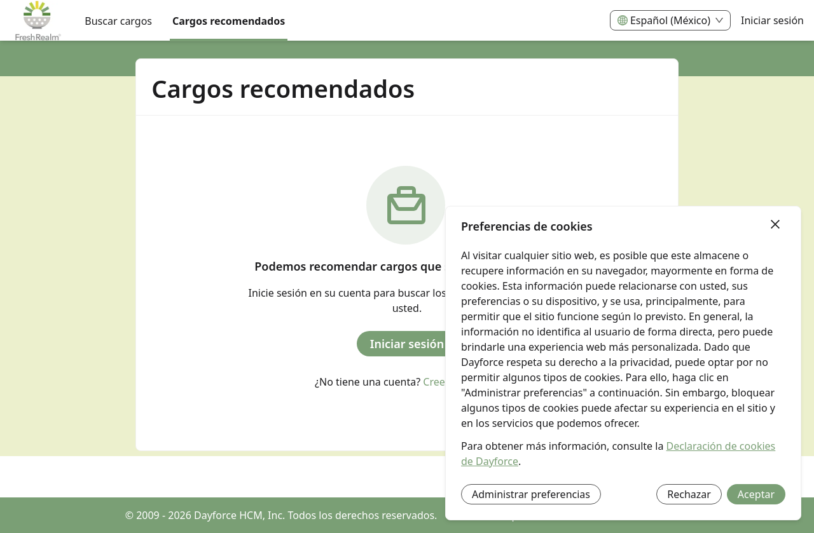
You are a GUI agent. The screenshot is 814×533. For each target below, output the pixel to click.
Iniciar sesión (772, 20)
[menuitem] (37, 21)
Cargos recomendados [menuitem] (228, 21)
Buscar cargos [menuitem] (118, 21)
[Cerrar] (775, 225)
